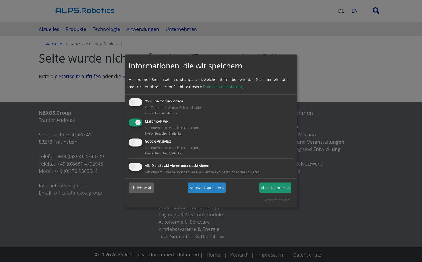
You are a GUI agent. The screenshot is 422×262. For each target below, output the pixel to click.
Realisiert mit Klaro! (277, 200)
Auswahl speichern (206, 187)
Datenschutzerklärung (223, 86)
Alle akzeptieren (275, 187)
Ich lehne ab (141, 187)
